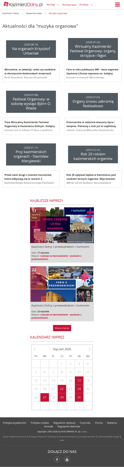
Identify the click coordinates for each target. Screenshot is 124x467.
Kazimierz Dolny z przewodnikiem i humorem (60, 246)
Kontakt (48, 426)
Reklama (112, 422)
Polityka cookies (40, 422)
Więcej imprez (62, 328)
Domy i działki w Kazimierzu (14, 436)
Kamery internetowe (67, 436)
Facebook (57, 459)
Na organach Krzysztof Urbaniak (31, 51)
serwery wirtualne (87, 436)
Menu (117, 4)
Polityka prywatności (14, 422)
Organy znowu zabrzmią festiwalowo (93, 103)
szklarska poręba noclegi (108, 436)
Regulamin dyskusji (64, 422)
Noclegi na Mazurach (38, 436)
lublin (62, 440)
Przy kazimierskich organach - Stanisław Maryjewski (31, 156)
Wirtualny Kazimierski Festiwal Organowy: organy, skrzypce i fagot (93, 51)
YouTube (67, 459)
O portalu (85, 422)
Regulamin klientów (69, 426)
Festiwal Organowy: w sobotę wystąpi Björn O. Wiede (31, 104)
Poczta (99, 422)
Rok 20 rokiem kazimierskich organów (93, 156)
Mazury (53, 436)
